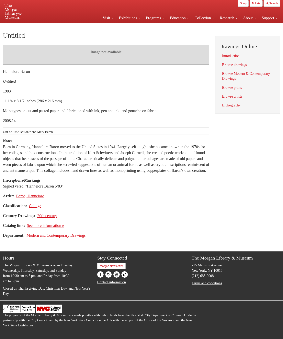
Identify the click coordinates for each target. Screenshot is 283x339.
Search (272, 3)
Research (228, 18)
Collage (35, 206)
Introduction (231, 56)
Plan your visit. (95, 26)
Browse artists (232, 96)
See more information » (45, 225)
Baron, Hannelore (30, 196)
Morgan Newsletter (111, 266)
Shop (243, 3)
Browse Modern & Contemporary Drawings (246, 76)
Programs (155, 18)
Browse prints (232, 88)
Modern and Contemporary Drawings (56, 235)
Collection (204, 18)
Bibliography (231, 105)
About (249, 18)
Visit (108, 18)
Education (179, 18)
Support (269, 18)
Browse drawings (234, 65)
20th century (47, 215)
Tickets (256, 3)
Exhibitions (129, 18)
